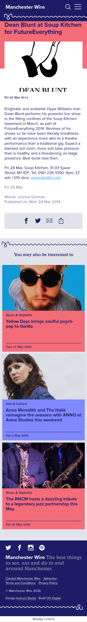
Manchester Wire (25, 7)
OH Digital (54, 598)
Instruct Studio (26, 598)
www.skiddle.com (46, 177)
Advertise (50, 578)
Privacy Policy (48, 583)
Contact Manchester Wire (23, 578)
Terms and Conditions (21, 583)
